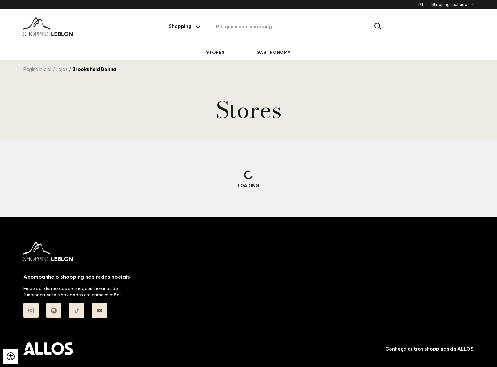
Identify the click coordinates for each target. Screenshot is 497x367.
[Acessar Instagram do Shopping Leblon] (31, 310)
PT (421, 4)
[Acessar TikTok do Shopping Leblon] (76, 310)
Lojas (62, 69)
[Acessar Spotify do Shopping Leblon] (53, 310)
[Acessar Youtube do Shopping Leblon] (99, 310)
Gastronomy (273, 52)
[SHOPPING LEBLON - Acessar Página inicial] (48, 26)
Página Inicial (37, 69)
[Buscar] (378, 26)
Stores (215, 52)
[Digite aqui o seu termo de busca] (297, 27)
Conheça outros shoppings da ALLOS (429, 349)
